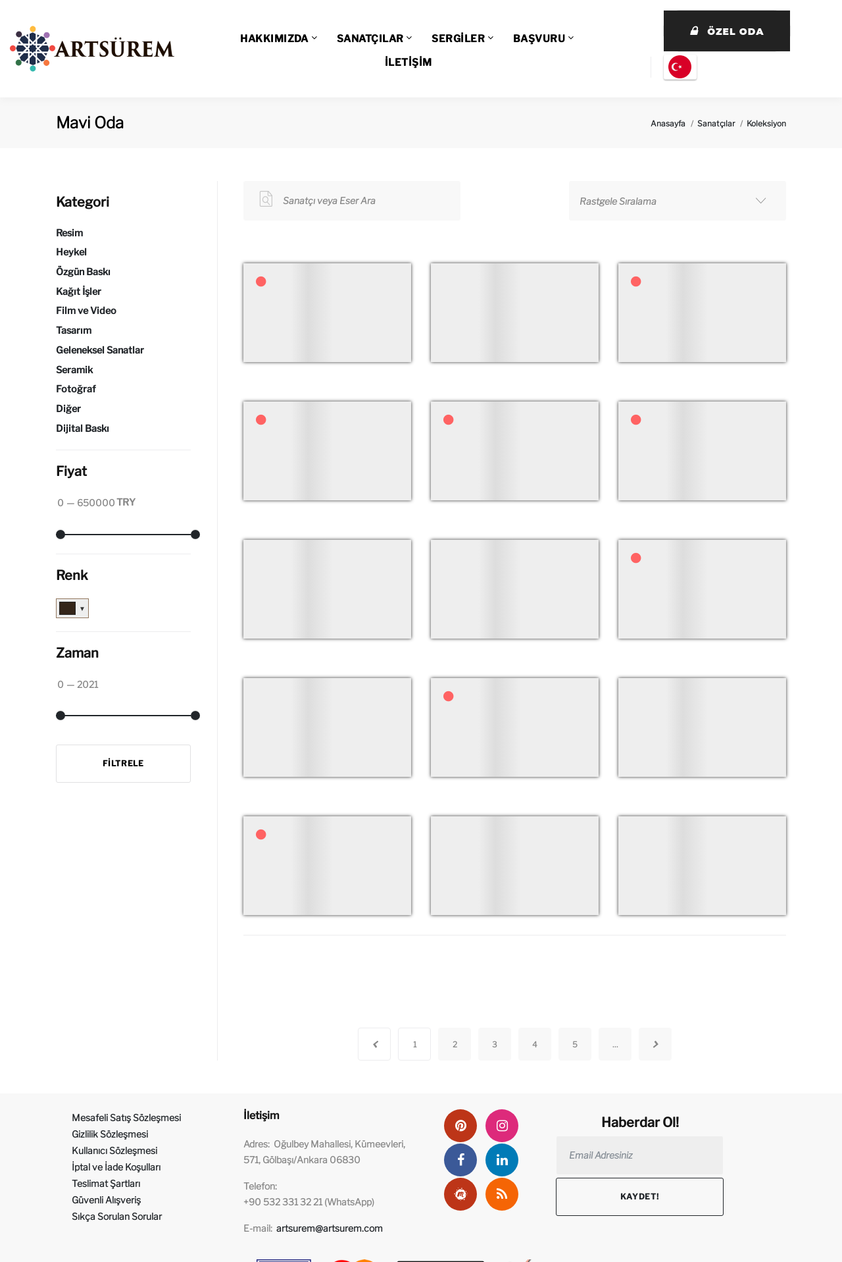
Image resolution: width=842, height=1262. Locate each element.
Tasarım (73, 330)
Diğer (68, 409)
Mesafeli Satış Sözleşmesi (126, 1117)
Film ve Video (86, 311)
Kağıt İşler (78, 292)
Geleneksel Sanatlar (100, 350)
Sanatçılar (716, 123)
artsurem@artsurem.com (329, 1228)
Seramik (74, 370)
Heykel (71, 252)
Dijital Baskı (82, 428)
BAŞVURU (539, 39)
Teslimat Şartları (106, 1183)
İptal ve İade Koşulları (116, 1166)
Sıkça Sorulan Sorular (117, 1216)
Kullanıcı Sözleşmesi (114, 1150)
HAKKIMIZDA (274, 39)
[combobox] (677, 201)
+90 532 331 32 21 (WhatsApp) (308, 1201)
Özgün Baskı (83, 272)
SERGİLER (458, 39)
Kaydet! (639, 1196)
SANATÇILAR (370, 39)
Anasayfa (668, 123)
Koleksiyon (766, 123)
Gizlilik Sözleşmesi (110, 1134)
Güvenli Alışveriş (106, 1199)
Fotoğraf (76, 389)
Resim (69, 233)
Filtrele (123, 763)
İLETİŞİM (408, 62)
